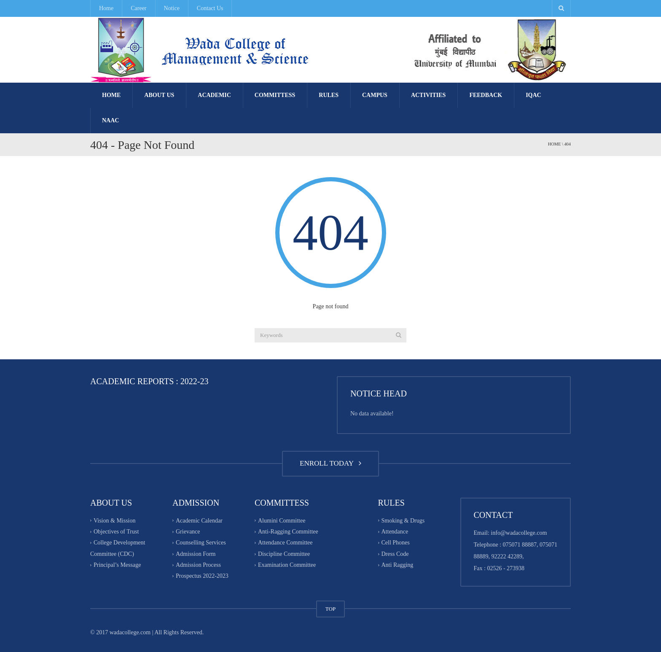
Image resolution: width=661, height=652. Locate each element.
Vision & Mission (115, 520)
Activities (428, 95)
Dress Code (395, 554)
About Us (159, 95)
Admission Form (196, 554)
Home (106, 8)
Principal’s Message (117, 565)
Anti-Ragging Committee (288, 531)
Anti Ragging (398, 565)
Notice (172, 8)
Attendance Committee (285, 543)
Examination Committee (287, 565)
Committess (275, 95)
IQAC (533, 95)
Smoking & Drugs (403, 520)
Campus (374, 95)
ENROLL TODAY (330, 463)
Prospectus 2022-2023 (202, 576)
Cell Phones (396, 543)
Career (138, 8)
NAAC (110, 120)
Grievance (188, 531)
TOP (330, 609)
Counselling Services (201, 543)
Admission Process (198, 565)
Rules (329, 95)
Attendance (395, 531)
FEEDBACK (485, 95)
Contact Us (210, 8)
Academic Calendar (199, 520)
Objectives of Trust (116, 531)
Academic (214, 95)
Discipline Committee (284, 554)
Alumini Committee (281, 520)
